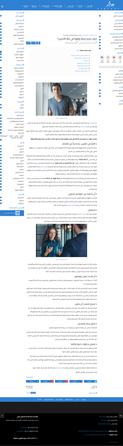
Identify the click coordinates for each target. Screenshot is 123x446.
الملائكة (20, 203)
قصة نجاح (20, 32)
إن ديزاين (20, 133)
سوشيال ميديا (19, 85)
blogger (28, 392)
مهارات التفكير (18, 54)
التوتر (92, 279)
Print (33, 42)
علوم (21, 149)
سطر (36, 437)
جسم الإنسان (19, 172)
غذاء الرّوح (34, 6)
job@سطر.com (19, 430)
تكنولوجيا (20, 73)
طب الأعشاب (118, 48)
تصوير (21, 91)
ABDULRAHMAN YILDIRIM (102, 423)
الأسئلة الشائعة (69, 399)
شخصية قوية (58, 367)
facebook (33, 392)
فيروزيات (20, 97)
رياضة (120, 93)
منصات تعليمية (18, 127)
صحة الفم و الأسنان (116, 42)
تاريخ (21, 160)
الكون (21, 151)
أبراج (21, 88)
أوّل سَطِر (89, 6)
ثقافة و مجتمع (18, 68)
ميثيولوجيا (20, 184)
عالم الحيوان (19, 163)
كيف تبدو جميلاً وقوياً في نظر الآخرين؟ (77, 38)
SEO (21, 41)
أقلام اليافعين (118, 83)
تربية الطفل (118, 74)
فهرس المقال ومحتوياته (84, 50)
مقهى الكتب (19, 16)
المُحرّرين (26, 6)
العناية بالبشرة (118, 26)
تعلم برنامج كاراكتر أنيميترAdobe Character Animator (11, 137)
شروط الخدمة (59, 399)
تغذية (21, 108)
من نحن (77, 399)
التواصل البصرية (71, 204)
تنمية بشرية (29, 376)
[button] (12, 212)
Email (28, 42)
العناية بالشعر (118, 29)
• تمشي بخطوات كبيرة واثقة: (81, 70)
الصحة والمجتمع (117, 37)
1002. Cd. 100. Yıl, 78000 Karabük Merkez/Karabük (93, 434)
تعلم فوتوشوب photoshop (15, 118)
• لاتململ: (85, 60)
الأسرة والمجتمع (18, 82)
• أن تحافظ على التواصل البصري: (81, 58)
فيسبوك (20, 38)
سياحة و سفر (19, 79)
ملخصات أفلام (118, 16)
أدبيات (120, 104)
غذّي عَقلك (70, 6)
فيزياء (21, 169)
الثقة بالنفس (93, 122)
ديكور (21, 94)
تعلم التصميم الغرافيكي (16, 121)
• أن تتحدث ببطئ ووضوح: (82, 63)
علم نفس (20, 146)
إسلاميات (20, 197)
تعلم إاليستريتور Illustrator (15, 130)
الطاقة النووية (19, 190)
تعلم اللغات (19, 115)
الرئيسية (83, 399)
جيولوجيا (20, 181)
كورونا (120, 45)
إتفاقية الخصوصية (48, 399)
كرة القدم (119, 96)
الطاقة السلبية (44, 166)
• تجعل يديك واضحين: (83, 68)
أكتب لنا (39, 399)
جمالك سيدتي (118, 23)
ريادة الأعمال (19, 23)
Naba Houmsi (104, 419)
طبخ (22, 105)
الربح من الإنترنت (18, 29)
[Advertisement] (61, 22)
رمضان (21, 200)
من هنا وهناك (19, 71)
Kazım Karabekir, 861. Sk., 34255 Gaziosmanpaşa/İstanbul (90, 430)
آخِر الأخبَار (80, 6)
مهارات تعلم (19, 57)
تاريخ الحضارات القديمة (16, 157)
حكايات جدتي (118, 77)
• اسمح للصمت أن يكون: (82, 65)
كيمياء (21, 175)
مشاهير (20, 76)
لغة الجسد (20, 60)
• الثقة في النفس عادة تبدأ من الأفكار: (79, 55)
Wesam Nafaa (102, 416)
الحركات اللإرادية (81, 213)
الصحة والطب (118, 40)
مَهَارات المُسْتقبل (57, 6)
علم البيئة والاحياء (18, 154)
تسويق (21, 26)
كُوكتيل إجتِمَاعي (45, 6)
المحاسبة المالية (18, 44)
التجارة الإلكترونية (18, 35)
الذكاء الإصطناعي (17, 178)
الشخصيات (83, 126)
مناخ (21, 187)
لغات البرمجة (19, 124)
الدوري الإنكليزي (117, 90)
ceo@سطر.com (23, 427)
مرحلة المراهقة (117, 80)
